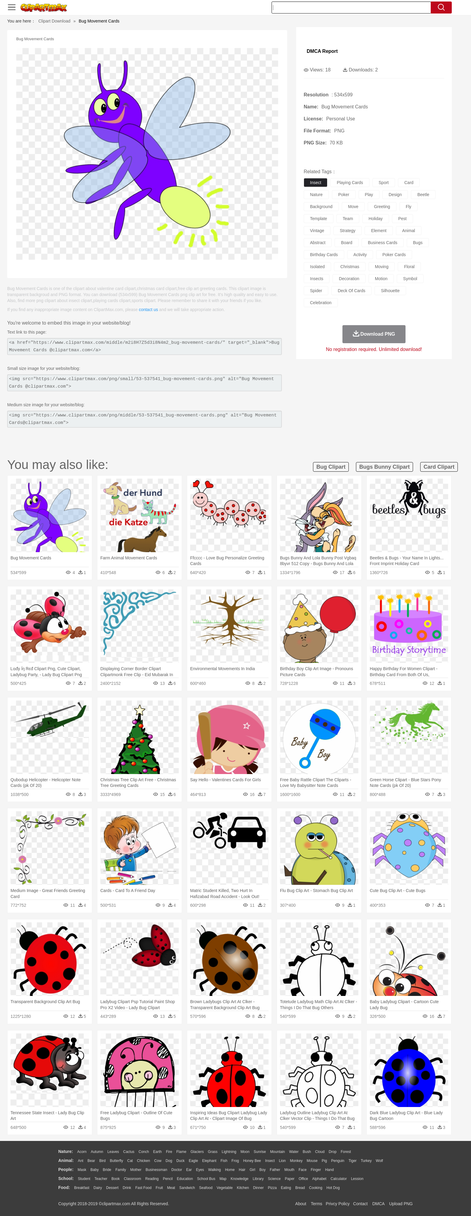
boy (263, 1170)
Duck (180, 1161)
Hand (329, 1170)
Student (84, 1179)
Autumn (97, 1152)
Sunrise (260, 1152)
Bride (107, 1170)
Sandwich (187, 1188)
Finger (316, 1170)
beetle (423, 194)
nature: (65, 1151)
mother (135, 1170)
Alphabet (319, 1179)
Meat (171, 1188)
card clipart (439, 467)
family (120, 1170)
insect (315, 182)
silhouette (390, 290)
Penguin (337, 1161)
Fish (223, 1161)
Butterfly (116, 1161)
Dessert (112, 1188)
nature (316, 194)
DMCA (378, 1203)
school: (66, 1178)
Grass (212, 1152)
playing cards (350, 182)
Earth (157, 1152)
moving (381, 266)
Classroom (132, 1179)
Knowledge (239, 1179)
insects (316, 278)
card (408, 182)
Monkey (296, 1161)
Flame (181, 1152)
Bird (102, 1161)
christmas (349, 266)
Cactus (128, 1152)
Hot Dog (333, 1188)
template (318, 218)
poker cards (394, 254)
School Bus (206, 1179)
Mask (81, 1170)
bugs (418, 242)
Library (258, 1179)
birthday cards (324, 254)
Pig (324, 1161)
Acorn (82, 1152)
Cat (130, 1161)
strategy (347, 230)
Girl (252, 1170)
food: (64, 1187)
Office (303, 1179)
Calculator (339, 1179)
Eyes (200, 1170)
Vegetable (224, 1188)
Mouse (312, 1161)
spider (316, 290)
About (300, 1203)
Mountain (277, 1152)
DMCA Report (322, 51)
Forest (346, 1152)
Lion (282, 1161)
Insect (270, 1161)
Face (303, 1170)
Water (294, 1152)
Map (223, 1179)
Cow (157, 1161)
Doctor (177, 1170)
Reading (152, 1179)
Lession (357, 1179)
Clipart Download (54, 21)
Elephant (209, 1161)
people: (66, 1169)
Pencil (168, 1179)
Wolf (379, 1161)
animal (408, 230)
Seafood (206, 1188)
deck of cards (351, 290)
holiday (376, 218)
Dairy (97, 1188)
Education (185, 1179)
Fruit (159, 1188)
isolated (317, 266)
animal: (66, 1160)
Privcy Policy (338, 1203)
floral (409, 266)
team (348, 218)
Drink (127, 1188)
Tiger (352, 1161)
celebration (321, 302)
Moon (245, 1152)
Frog (235, 1161)
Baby (94, 1170)
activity (360, 254)
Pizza (272, 1188)
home (230, 1170)
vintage (317, 230)
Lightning (229, 1152)
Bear (91, 1161)
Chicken (143, 1161)
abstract (317, 242)
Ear (189, 1170)
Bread (300, 1188)
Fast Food (143, 1188)
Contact (360, 1203)
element (378, 230)
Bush (307, 1152)
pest (402, 218)
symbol (410, 278)
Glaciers (197, 1152)
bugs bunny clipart (384, 467)
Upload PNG (401, 1203)
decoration (349, 278)
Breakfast (82, 1188)
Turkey (366, 1161)
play (369, 194)
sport (384, 182)
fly (409, 206)
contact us (148, 309)
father (275, 1170)
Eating (286, 1188)
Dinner (258, 1188)
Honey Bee (252, 1161)
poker (343, 194)
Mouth (289, 1170)
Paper (289, 1179)
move (353, 206)
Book (115, 1179)
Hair (242, 1170)
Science (274, 1179)
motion (381, 278)
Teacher (101, 1179)
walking (214, 1170)
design (395, 194)
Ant (80, 1161)
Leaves (113, 1152)
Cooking (315, 1188)
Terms (316, 1203)
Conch (143, 1152)
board (346, 242)
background (321, 206)
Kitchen (243, 1188)
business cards (382, 242)
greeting (382, 206)
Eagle (193, 1161)
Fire (169, 1152)
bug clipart (330, 467)
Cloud (319, 1152)
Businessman (156, 1170)
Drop (332, 1152)
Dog (169, 1161)
